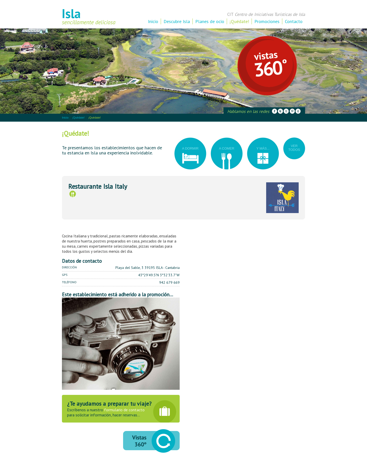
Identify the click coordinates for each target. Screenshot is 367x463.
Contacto (294, 21)
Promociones (266, 21)
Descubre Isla (177, 21)
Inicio (153, 21)
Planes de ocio (209, 21)
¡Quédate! (239, 21)
